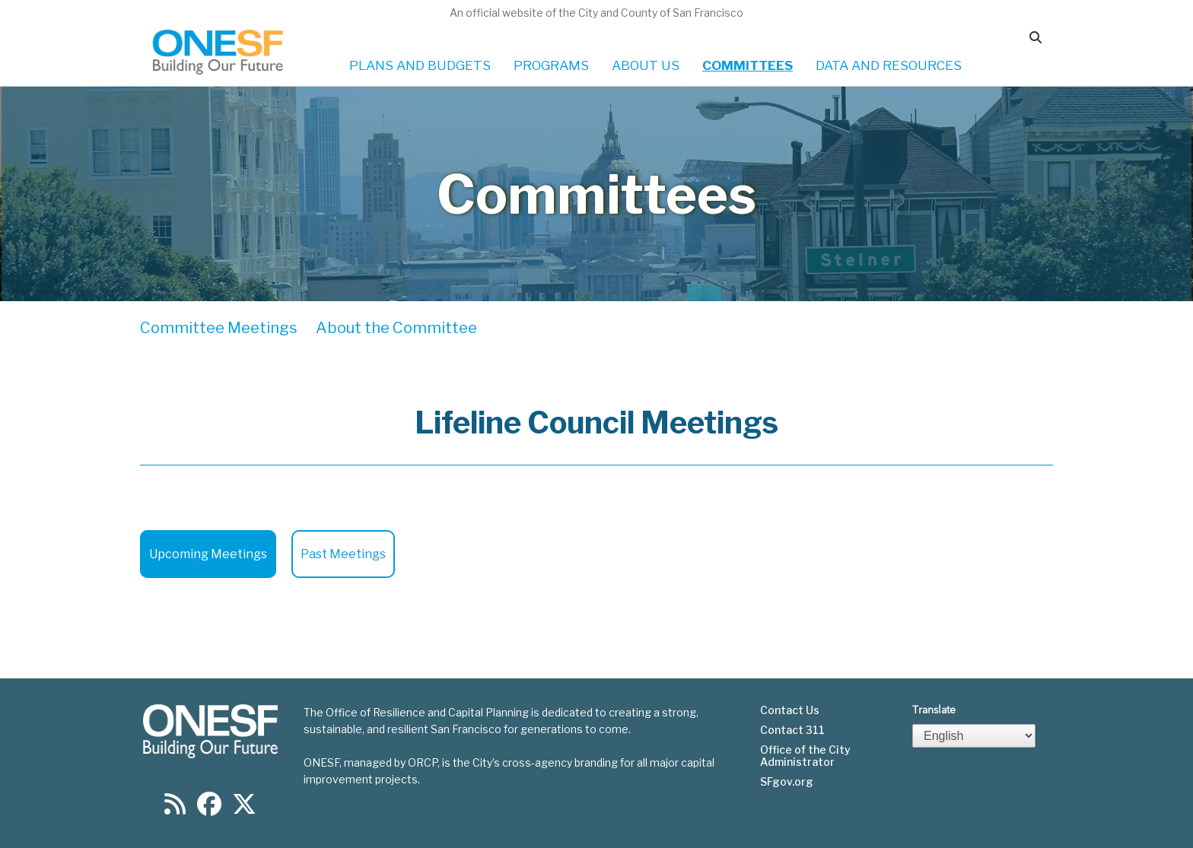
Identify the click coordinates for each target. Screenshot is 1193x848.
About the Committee (396, 328)
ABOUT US (645, 65)
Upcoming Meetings (208, 554)
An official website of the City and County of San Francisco (596, 12)
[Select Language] (974, 736)
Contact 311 (792, 730)
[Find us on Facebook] (209, 809)
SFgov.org (786, 782)
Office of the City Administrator (805, 756)
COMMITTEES (747, 65)
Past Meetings (343, 554)
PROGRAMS (551, 65)
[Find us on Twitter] (244, 809)
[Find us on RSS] (175, 809)
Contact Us (789, 710)
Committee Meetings (218, 328)
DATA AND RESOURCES (889, 65)
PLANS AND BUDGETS (420, 65)
